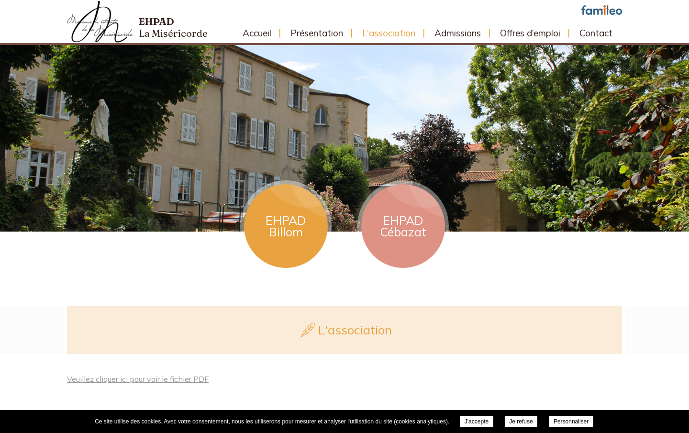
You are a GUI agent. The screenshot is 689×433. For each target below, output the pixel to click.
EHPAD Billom (286, 226)
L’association (388, 33)
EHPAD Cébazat (403, 226)
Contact (595, 33)
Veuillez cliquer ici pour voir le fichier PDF (138, 379)
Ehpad (173, 27)
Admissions (457, 33)
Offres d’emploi (530, 33)
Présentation (316, 33)
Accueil (257, 33)
